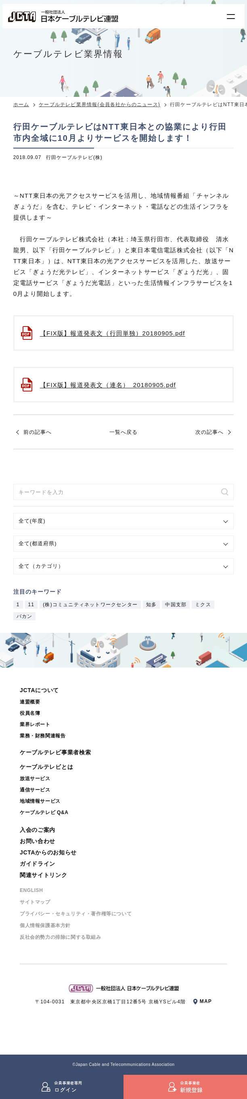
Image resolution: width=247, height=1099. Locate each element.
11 (31, 604)
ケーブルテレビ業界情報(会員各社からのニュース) (99, 104)
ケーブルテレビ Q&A (44, 812)
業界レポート (35, 724)
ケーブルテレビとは (46, 767)
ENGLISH (31, 890)
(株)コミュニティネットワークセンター (90, 604)
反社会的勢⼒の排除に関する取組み (60, 937)
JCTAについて (39, 690)
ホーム (21, 104)
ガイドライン (37, 863)
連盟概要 (30, 702)
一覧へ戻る (123, 432)
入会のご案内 (37, 830)
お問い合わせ (37, 841)
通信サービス (35, 790)
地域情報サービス (40, 801)
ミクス (203, 604)
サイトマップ (35, 902)
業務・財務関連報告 (42, 736)
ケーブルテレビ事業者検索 (55, 752)
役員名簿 (30, 713)
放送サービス (35, 778)
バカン (25, 616)
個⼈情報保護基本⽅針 (45, 925)
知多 (151, 604)
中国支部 (175, 604)
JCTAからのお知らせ (48, 852)
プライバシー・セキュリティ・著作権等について (76, 914)
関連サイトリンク (43, 875)
